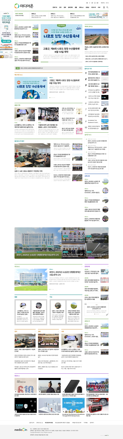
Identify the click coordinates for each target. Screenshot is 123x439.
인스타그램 (95, 3)
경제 (39, 331)
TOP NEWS (61, 25)
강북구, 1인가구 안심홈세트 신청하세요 (94, 61)
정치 (16, 331)
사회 (62, 331)
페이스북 (90, 3)
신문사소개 (31, 422)
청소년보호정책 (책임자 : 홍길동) (62, 422)
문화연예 (87, 266)
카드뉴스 (17, 266)
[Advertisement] (117, 34)
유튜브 (87, 3)
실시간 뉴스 (88, 135)
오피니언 (87, 176)
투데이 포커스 (89, 26)
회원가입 (102, 2)
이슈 (51, 297)
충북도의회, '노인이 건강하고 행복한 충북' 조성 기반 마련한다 (97, 59)
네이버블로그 (97, 3)
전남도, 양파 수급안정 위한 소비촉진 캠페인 (94, 56)
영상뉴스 (17, 376)
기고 (97, 305)
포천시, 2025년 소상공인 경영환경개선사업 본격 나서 (31, 68)
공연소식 (87, 321)
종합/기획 (17, 105)
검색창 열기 (107, 7)
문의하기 (92, 422)
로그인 (107, 2)
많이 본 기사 (88, 69)
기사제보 (86, 422)
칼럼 (16, 297)
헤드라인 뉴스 (19, 75)
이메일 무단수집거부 (76, 422)
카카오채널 (92, 3)
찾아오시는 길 (39, 422)
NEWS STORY (19, 141)
